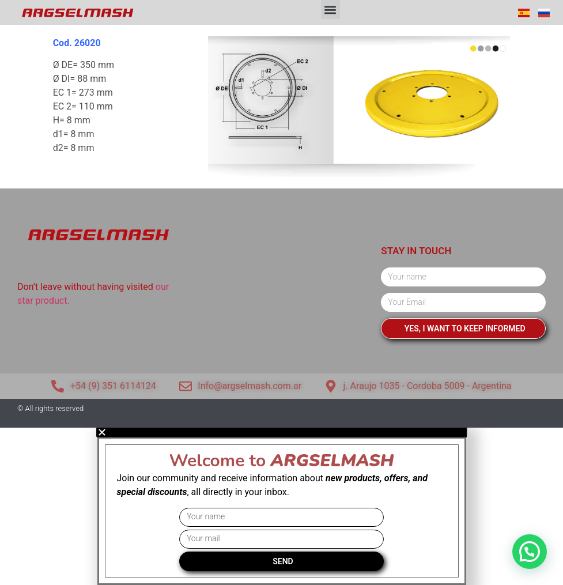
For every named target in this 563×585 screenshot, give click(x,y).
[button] (330, 9)
